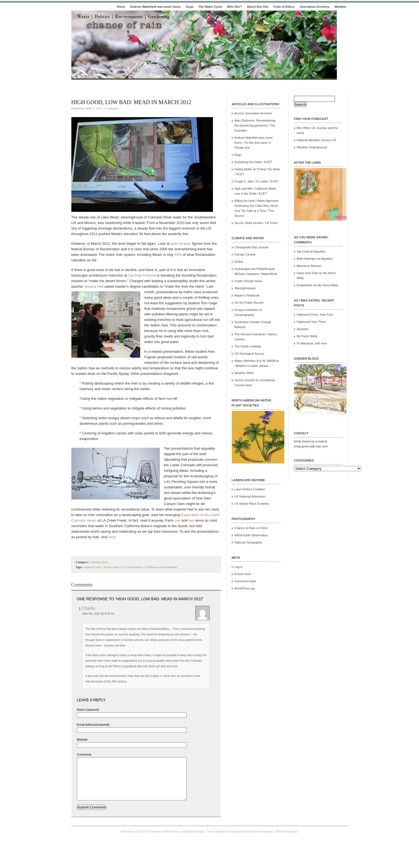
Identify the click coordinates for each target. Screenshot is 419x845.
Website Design (193, 839)
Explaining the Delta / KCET (253, 162)
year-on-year (181, 243)
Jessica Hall (93, 286)
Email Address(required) (93, 724)
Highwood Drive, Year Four (315, 314)
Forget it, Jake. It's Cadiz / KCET (257, 181)
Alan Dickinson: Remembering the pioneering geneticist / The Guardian (255, 125)
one (178, 520)
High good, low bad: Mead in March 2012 (131, 102)
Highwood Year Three (311, 321)
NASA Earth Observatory (251, 535)
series (92, 520)
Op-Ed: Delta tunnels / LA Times (256, 223)
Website (82, 739)
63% (178, 255)
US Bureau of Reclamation (160, 567)
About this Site (258, 6)
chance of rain (92, 567)
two (191, 520)
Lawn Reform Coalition (250, 489)
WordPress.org (245, 588)
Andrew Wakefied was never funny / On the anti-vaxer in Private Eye (254, 142)
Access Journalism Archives (253, 113)
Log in (239, 566)
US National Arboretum (250, 496)
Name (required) (88, 709)
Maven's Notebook (247, 295)
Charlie (88, 608)
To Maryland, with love (312, 343)
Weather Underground (312, 147)
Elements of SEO (132, 839)
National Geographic (248, 542)
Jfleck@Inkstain (245, 288)
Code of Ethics (284, 6)
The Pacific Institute (248, 346)
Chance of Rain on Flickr (251, 528)
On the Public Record (249, 302)
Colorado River (98, 562)
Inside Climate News (248, 281)
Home (121, 6)
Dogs (190, 6)
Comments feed (245, 581)
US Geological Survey (249, 353)
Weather (340, 6)
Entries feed (243, 574)
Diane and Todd (307, 273)
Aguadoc (320, 251)
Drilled (239, 261)
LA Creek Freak (131, 567)
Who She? (234, 6)
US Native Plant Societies (252, 503)
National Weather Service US (316, 140)
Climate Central (245, 254)
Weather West (244, 373)
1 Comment (111, 108)
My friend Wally (327, 285)
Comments (84, 754)
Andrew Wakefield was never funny (155, 6)
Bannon (316, 265)
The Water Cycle (210, 6)
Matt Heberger (306, 258)
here (112, 537)
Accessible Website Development (250, 839)
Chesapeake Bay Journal (252, 247)
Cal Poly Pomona (142, 275)
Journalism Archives (314, 6)
